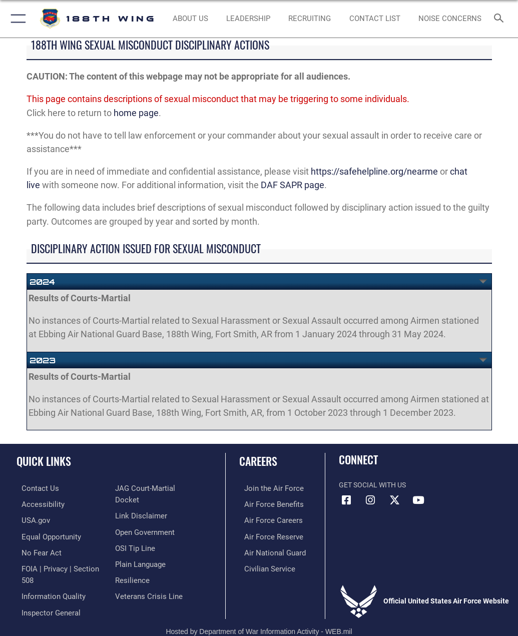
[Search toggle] (500, 19)
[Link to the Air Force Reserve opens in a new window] (266, 534)
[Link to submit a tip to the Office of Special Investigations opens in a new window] (133, 534)
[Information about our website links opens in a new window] (138, 503)
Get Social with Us (372, 485)
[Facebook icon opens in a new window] (346, 500)
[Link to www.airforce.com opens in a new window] (266, 488)
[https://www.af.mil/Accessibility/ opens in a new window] (36, 503)
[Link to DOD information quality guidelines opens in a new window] (47, 580)
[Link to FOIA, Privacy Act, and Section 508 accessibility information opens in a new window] (59, 565)
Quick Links (44, 461)
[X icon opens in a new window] (394, 500)
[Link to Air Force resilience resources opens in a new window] (130, 565)
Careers (258, 461)
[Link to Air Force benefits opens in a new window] (266, 503)
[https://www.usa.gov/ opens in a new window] (30, 519)
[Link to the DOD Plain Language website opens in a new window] (139, 549)
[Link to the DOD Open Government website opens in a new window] (143, 519)
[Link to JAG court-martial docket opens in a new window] (155, 488)
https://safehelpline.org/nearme (374, 171)
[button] (16, 19)
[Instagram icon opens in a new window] (370, 500)
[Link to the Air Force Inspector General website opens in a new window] (44, 595)
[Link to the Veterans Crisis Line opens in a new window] (145, 580)
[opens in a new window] (45, 534)
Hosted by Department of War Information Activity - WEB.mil (259, 614)
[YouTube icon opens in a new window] (418, 500)
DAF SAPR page (292, 185)
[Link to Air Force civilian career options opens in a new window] (262, 565)
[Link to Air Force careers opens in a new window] (265, 519)
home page (136, 113)
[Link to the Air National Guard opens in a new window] (268, 549)
